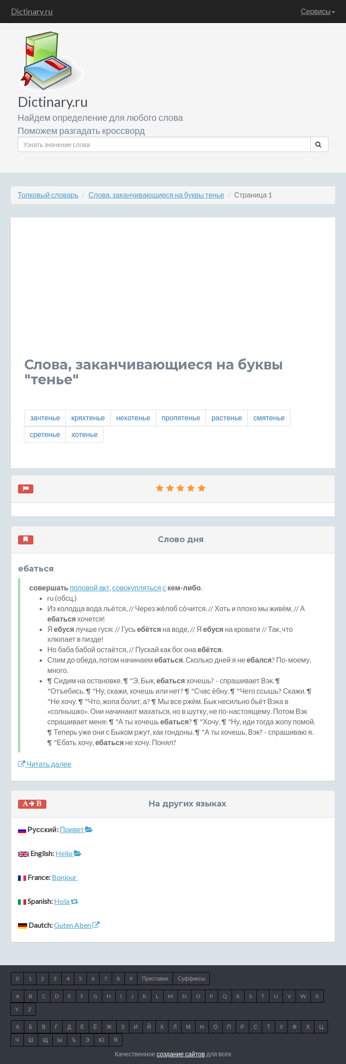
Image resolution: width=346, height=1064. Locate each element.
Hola (66, 901)
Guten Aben (77, 925)
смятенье (269, 417)
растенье (226, 417)
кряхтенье (88, 417)
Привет (76, 829)
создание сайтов (181, 1054)
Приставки (155, 978)
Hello (68, 853)
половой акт (89, 587)
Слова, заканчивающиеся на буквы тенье (156, 194)
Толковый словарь (48, 194)
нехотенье (133, 417)
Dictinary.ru (32, 11)
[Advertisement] (173, 294)
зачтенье (45, 417)
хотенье (84, 434)
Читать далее (44, 764)
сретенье (45, 434)
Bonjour (65, 877)
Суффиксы (191, 978)
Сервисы (318, 11)
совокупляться (136, 587)
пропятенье (181, 417)
